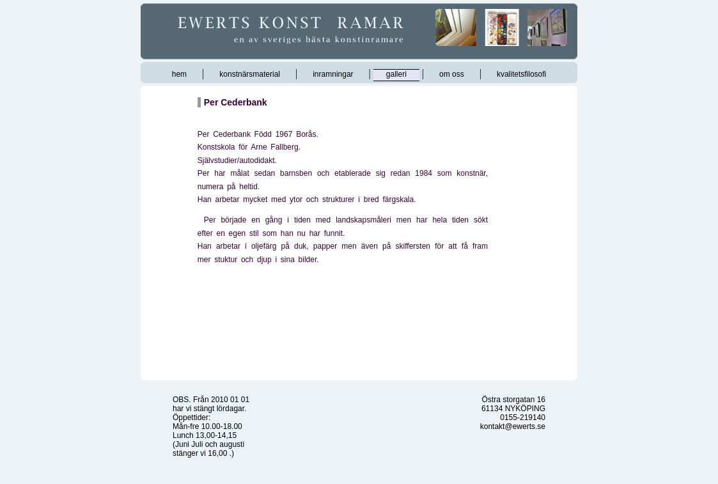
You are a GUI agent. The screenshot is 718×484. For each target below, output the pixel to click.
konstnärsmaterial (249, 74)
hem (179, 74)
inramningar (333, 74)
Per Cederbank (235, 102)
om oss (451, 74)
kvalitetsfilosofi (521, 74)
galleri (396, 74)
